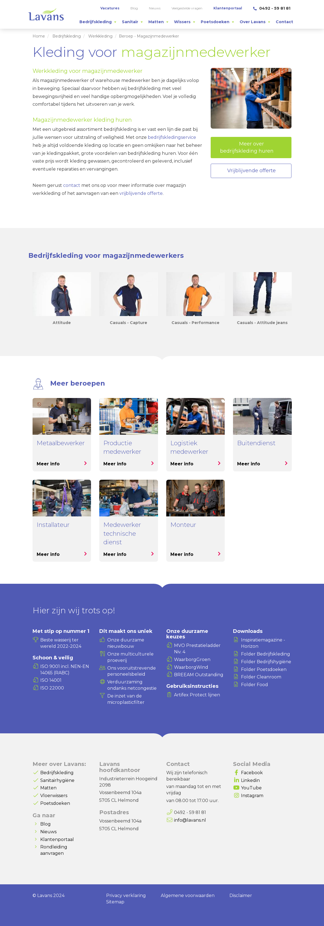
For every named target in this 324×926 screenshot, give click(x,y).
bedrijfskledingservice (172, 137)
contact (71, 185)
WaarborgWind (191, 667)
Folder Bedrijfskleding (265, 654)
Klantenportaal (57, 839)
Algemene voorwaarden (188, 895)
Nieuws (48, 831)
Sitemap (115, 901)
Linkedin (250, 780)
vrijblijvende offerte (141, 193)
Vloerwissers (53, 795)
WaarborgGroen (192, 659)
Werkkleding (100, 36)
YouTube (251, 787)
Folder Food (254, 684)
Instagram (252, 795)
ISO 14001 (50, 680)
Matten (48, 787)
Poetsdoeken (55, 803)
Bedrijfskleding (66, 36)
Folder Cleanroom (261, 677)
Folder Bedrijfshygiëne (266, 661)
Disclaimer (240, 895)
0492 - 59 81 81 (271, 8)
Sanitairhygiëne (57, 780)
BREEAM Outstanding (198, 674)
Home (39, 36)
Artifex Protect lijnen (197, 694)
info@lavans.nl (190, 820)
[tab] (98, 22)
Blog (45, 824)
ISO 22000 (52, 688)
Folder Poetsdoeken (263, 669)
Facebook (252, 772)
